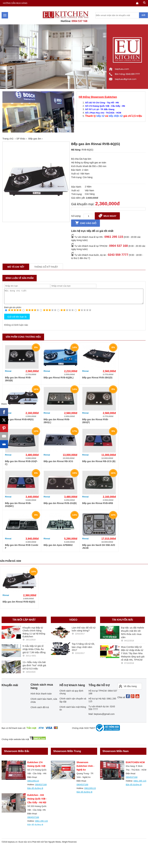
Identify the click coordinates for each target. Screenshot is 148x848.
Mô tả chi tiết (15, 267)
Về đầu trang (127, 689)
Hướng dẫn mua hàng (15, 3)
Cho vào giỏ (85, 223)
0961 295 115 (113, 236)
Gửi (143, 15)
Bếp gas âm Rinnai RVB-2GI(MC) (18, 507)
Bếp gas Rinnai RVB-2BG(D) (97, 380)
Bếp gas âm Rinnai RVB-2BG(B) (18, 382)
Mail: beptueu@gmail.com (101, 717)
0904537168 (41, 787)
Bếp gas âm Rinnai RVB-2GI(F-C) (21, 465)
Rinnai (8, 374)
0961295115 (33, 784)
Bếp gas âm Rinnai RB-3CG (58, 464)
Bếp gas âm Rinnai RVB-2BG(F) (95, 423)
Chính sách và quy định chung (71, 695)
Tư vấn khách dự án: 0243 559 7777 (101, 710)
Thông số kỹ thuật (46, 267)
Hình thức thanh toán (41, 696)
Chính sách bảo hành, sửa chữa (44, 703)
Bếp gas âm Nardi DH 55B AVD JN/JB (98, 549)
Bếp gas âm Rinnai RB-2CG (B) (98, 464)
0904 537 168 (79, 21)
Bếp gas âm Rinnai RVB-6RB (97, 506)
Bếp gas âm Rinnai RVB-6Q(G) (19, 604)
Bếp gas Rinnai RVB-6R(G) (19, 422)
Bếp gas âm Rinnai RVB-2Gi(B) (60, 506)
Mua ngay (107, 216)
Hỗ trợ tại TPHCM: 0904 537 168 (102, 695)
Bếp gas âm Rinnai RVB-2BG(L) (57, 423)
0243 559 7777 (118, 254)
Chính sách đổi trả (40, 710)
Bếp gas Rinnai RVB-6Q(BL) (59, 380)
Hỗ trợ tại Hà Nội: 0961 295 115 (102, 703)
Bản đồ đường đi (35, 791)
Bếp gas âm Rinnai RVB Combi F (21, 549)
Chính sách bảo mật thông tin (73, 711)
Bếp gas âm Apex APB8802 (58, 548)
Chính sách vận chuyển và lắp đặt (73, 703)
